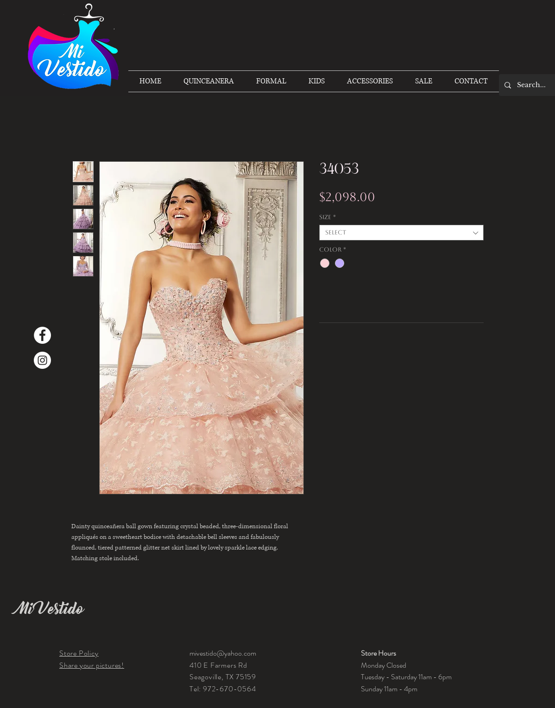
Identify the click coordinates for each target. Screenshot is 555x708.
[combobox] (401, 232)
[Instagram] (42, 360)
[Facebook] (42, 335)
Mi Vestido (50, 608)
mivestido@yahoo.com (222, 653)
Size (327, 217)
